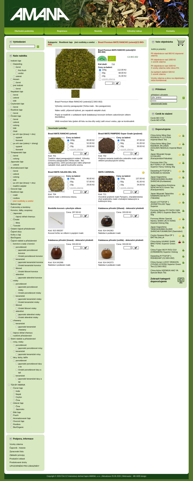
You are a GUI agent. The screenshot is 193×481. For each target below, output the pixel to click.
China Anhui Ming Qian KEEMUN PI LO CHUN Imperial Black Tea (161, 137)
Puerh (15, 415)
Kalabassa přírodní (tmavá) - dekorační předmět (70, 240)
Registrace (62, 31)
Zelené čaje (18, 403)
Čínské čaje (16, 116)
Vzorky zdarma (16, 444)
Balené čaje (16, 204)
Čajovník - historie (17, 448)
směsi (20, 73)
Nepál (18, 394)
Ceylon (19, 397)
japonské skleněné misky (29, 314)
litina (18, 223)
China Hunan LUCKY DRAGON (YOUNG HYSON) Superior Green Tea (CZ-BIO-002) (166, 264)
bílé (14, 101)
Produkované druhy (18, 462)
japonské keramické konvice (30, 262)
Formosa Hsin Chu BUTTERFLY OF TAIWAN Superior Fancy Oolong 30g (163, 164)
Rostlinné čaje (17, 192)
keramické (20, 259)
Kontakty (170, 31)
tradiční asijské (19, 186)
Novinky (98, 31)
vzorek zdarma (108, 79)
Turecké (16, 226)
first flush (22, 70)
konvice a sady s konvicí (24, 244)
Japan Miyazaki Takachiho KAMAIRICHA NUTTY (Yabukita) (162, 195)
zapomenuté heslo (159, 103)
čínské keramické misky (28, 302)
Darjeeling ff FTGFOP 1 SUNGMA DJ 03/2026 (161, 172)
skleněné (20, 274)
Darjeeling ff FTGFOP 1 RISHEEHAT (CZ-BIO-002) (162, 257)
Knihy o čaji (16, 235)
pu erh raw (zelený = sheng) (25, 143)
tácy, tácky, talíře (20, 357)
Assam (16, 79)
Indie (18, 391)
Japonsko (20, 409)
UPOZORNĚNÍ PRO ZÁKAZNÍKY (24, 466)
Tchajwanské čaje (18, 152)
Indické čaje (16, 61)
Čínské (16, 219)
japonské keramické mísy (29, 354)
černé (18, 67)
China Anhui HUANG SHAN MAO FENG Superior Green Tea (163, 243)
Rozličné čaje (16, 110)
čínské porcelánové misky (29, 293)
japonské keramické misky (29, 299)
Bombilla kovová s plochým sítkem (64, 208)
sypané (19, 137)
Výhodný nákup (134, 31)
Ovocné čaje (16, 189)
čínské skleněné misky (28, 317)
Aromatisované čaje (19, 168)
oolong (16, 125)
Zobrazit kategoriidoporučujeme (160, 280)
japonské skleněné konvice (30, 278)
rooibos (16, 198)
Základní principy (17, 455)
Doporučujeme (163, 129)
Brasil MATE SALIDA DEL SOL (62, 172)
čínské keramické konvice (29, 265)
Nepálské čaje (17, 91)
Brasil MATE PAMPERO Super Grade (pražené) (120, 133)
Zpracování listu (17, 451)
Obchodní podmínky (24, 31)
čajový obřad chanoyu (25, 216)
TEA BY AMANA (18, 385)
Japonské (17, 213)
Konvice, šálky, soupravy (21, 210)
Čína (18, 400)
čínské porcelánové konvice (30, 256)
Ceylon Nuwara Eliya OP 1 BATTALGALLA (162, 236)
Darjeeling (17, 64)
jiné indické (18, 85)
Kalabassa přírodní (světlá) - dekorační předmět (120, 240)
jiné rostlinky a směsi (23, 201)
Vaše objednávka (164, 42)
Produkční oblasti (17, 459)
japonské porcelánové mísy (30, 348)
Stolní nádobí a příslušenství (23, 339)
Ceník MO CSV (157, 118)
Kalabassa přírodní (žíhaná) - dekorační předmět (121, 208)
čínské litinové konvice (28, 271)
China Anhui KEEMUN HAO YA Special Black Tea (164, 271)
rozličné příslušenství (22, 336)
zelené (19, 76)
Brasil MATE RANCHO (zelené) (62, 133)
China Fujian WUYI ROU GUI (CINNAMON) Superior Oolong (164, 251)
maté (15, 195)
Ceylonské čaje (17, 104)
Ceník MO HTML (158, 120)
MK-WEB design (139, 476)
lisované (19, 140)
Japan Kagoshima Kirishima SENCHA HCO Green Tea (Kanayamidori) (163, 187)
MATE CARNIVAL (106, 172)
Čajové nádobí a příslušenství (24, 241)
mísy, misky (18, 342)
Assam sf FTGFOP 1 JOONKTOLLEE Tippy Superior (160, 204)
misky (15, 280)
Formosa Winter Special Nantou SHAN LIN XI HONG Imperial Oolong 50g (163, 220)
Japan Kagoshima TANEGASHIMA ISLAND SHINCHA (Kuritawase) (161, 179)
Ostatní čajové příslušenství (23, 229)
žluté (15, 131)
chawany (17, 320)
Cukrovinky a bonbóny (20, 207)
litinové (19, 268)
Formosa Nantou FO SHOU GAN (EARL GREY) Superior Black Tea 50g (165, 212)
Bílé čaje (17, 412)
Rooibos (16, 424)
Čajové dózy (16, 232)
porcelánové (21, 247)
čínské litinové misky (27, 308)
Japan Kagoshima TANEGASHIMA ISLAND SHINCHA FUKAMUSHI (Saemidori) (167, 229)
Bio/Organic (16, 238)
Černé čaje (18, 388)
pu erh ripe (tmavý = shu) (24, 134)
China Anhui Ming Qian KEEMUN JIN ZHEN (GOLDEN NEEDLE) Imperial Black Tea (166, 146)
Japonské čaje (17, 162)
